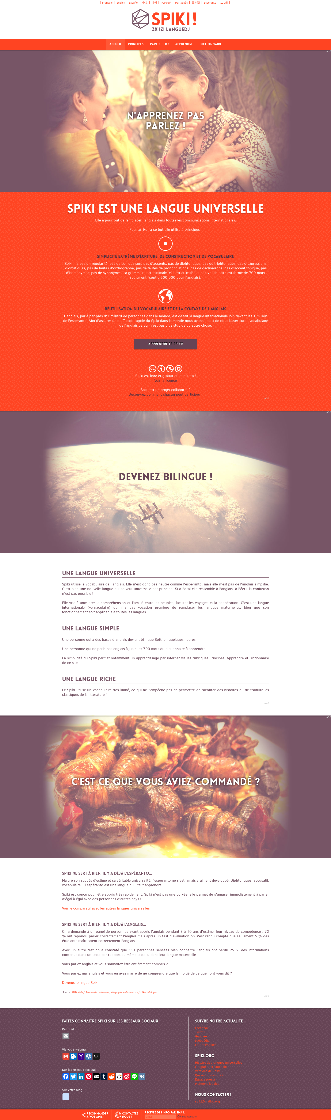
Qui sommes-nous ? (209, 1075)
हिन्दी (154, 2)
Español (133, 2)
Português (181, 2)
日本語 (196, 2)
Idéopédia (202, 1041)
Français (107, 2)
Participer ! (159, 44)
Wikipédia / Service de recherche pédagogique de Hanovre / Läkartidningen (114, 992)
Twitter (200, 1032)
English (121, 2)
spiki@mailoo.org (207, 1101)
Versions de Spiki (207, 1071)
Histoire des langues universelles (218, 1062)
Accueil (115, 44)
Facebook (202, 1028)
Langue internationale (211, 1067)
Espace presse (205, 1079)
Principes (136, 44)
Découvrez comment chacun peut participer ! (165, 394)
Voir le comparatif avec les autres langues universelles (106, 908)
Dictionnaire (210, 44)
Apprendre (184, 44)
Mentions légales (207, 1084)
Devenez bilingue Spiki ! (81, 982)
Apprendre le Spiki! (165, 344)
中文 (145, 2)
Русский (166, 2)
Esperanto (210, 2)
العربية (224, 2)
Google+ (201, 1036)
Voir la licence (165, 380)
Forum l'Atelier (205, 1045)
